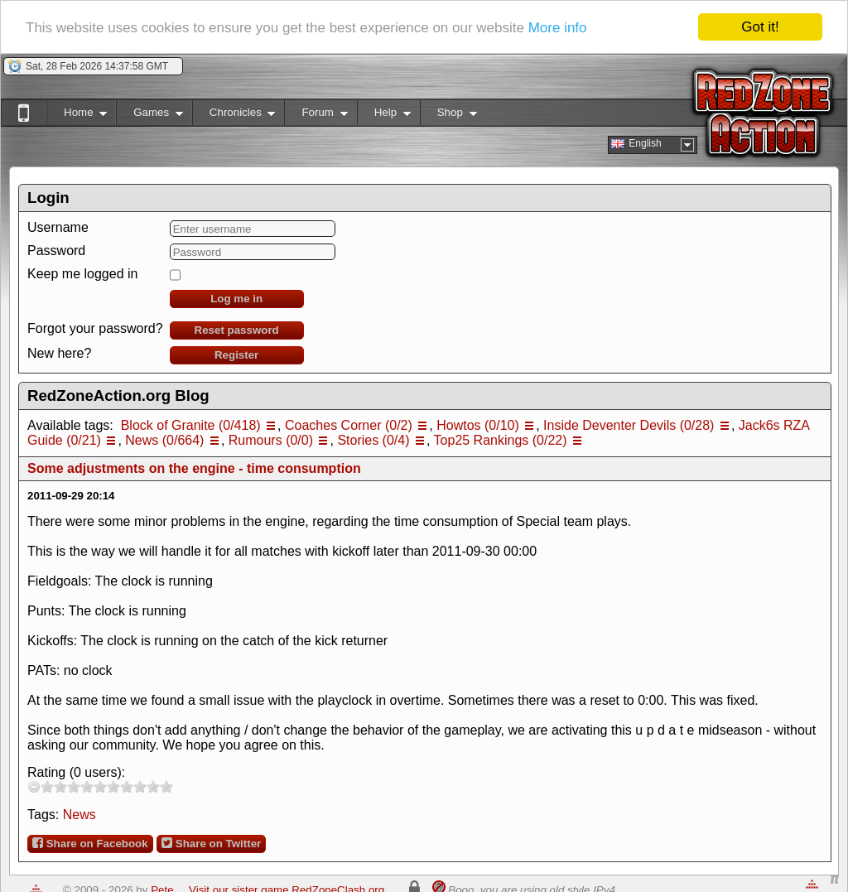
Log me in (236, 298)
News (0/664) (164, 440)
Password (56, 250)
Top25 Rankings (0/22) (500, 440)
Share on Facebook (90, 843)
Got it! (759, 27)
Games (149, 115)
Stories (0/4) (373, 440)
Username (58, 227)
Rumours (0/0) (271, 440)
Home (76, 115)
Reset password (237, 330)
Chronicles (234, 115)
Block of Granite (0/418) (191, 425)
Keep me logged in (82, 274)
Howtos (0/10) (477, 425)
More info (557, 28)
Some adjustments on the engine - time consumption (194, 468)
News (79, 815)
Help (384, 115)
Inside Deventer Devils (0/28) (628, 425)
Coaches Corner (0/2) (348, 425)
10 (166, 786)
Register (236, 355)
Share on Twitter (211, 843)
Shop (448, 115)
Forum (315, 115)
